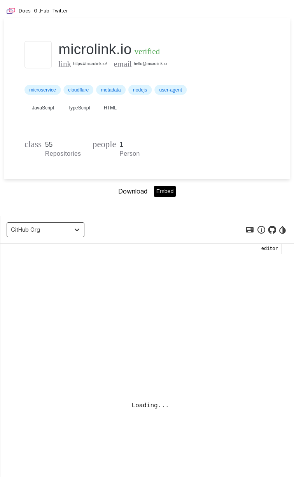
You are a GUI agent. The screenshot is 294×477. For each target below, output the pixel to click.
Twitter (60, 11)
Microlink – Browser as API (11, 11)
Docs (25, 11)
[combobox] (13, 229)
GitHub (41, 11)
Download (133, 191)
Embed (164, 191)
